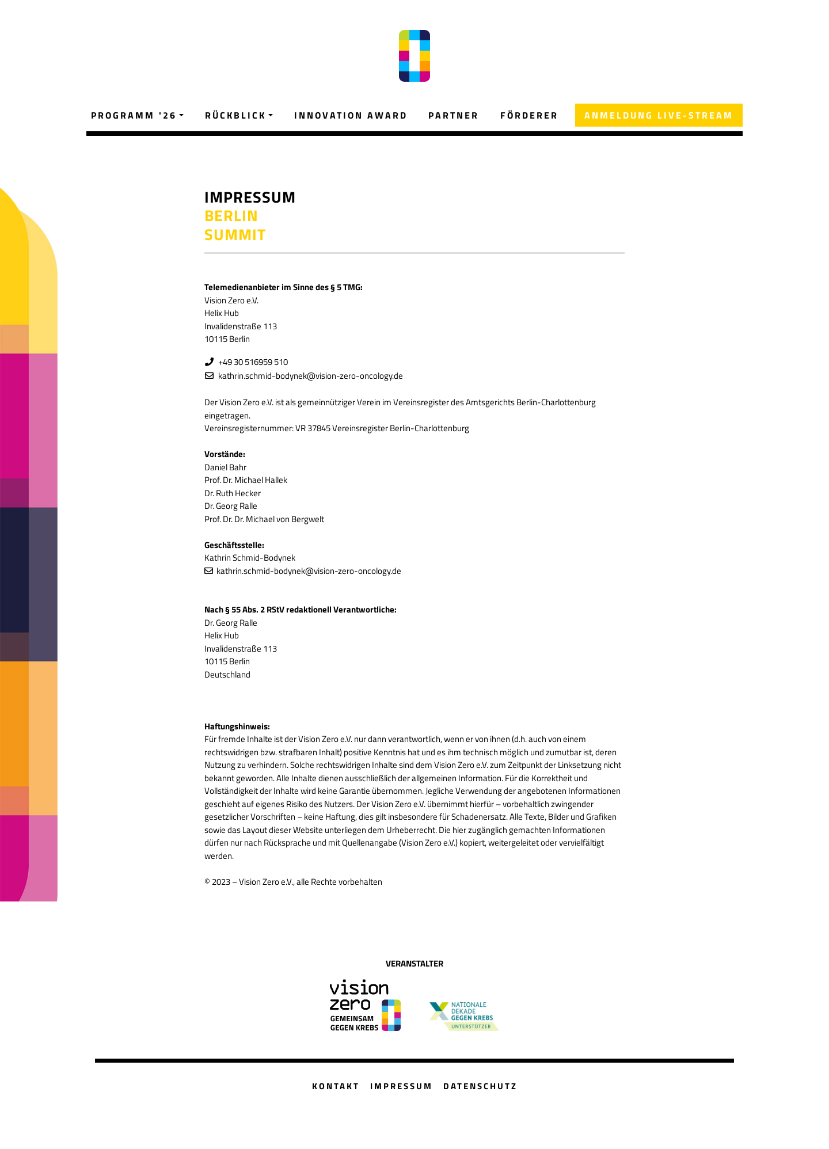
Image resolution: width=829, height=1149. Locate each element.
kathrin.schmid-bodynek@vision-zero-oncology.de (309, 375)
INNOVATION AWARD (351, 115)
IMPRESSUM (401, 1086)
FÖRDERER (529, 115)
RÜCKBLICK (235, 115)
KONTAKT (336, 1086)
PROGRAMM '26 (134, 115)
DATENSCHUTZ (480, 1086)
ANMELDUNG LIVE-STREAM (658, 115)
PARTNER (453, 115)
